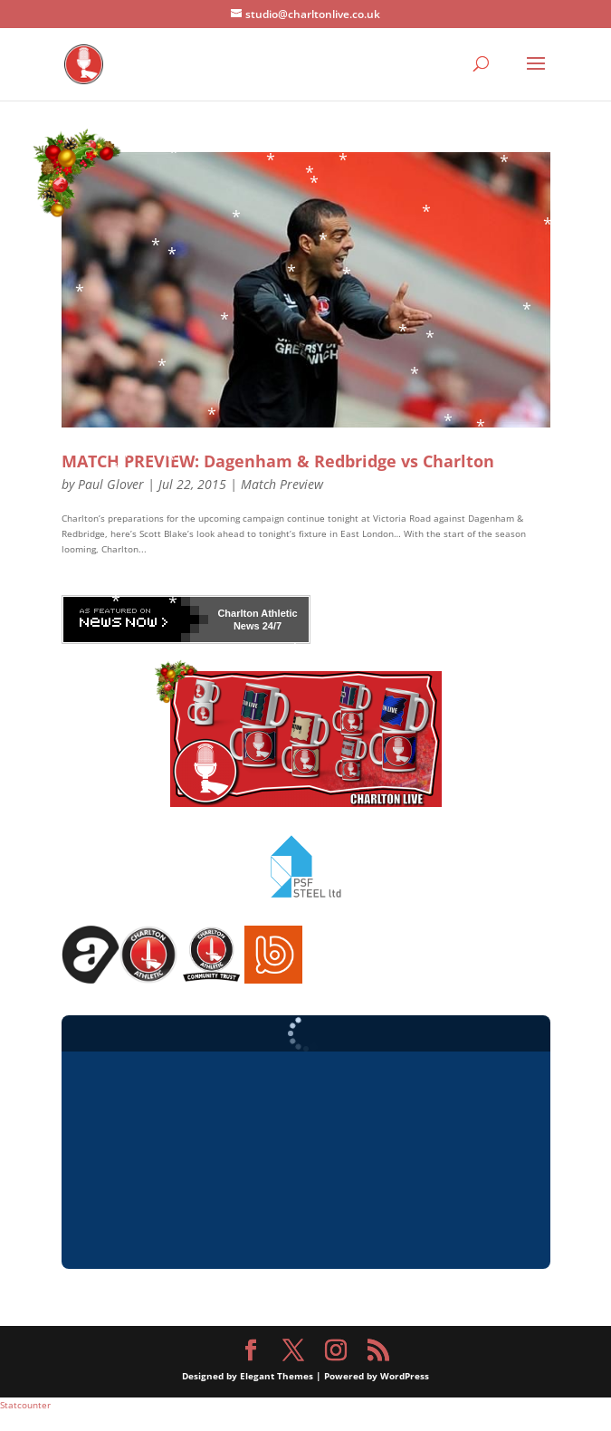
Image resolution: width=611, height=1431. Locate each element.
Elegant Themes (276, 1375)
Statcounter (25, 1404)
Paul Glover (111, 484)
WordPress (404, 1375)
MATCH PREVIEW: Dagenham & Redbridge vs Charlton (278, 461)
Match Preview (282, 484)
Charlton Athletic (257, 613)
